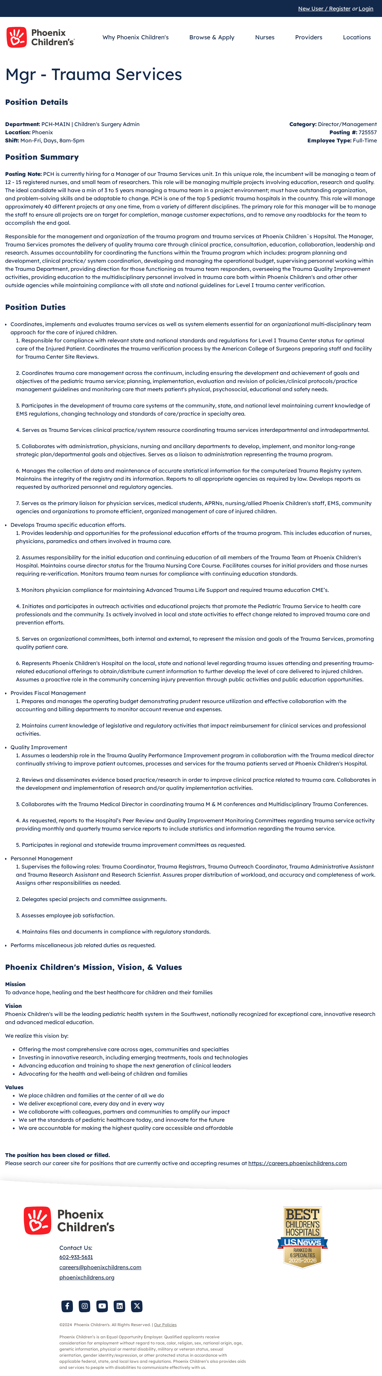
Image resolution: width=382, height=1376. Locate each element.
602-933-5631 (76, 1257)
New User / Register (324, 8)
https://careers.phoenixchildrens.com (297, 1163)
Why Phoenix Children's (135, 37)
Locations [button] (357, 37)
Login (366, 8)
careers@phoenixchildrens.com (100, 1267)
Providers (308, 37)
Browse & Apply (211, 37)
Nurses (264, 37)
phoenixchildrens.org (86, 1277)
